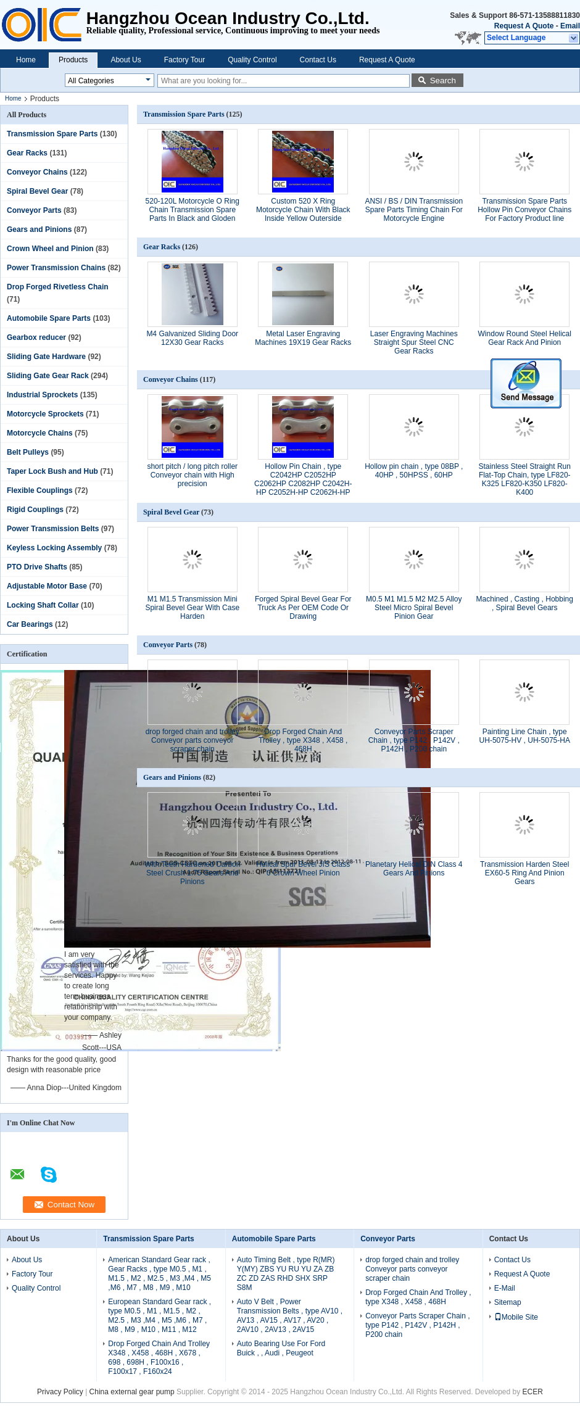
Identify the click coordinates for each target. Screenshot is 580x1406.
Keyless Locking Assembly (54, 548)
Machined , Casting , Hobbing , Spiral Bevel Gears (524, 603)
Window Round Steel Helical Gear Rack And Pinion (524, 338)
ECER (533, 1391)
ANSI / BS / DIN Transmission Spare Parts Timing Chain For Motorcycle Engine (414, 210)
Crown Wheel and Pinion (50, 248)
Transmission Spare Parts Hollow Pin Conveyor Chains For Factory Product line (524, 210)
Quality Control (252, 60)
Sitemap (507, 1302)
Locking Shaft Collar (43, 605)
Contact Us (318, 60)
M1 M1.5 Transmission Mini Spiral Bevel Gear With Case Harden (192, 608)
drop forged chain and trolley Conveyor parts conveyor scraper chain (192, 740)
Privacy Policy (60, 1391)
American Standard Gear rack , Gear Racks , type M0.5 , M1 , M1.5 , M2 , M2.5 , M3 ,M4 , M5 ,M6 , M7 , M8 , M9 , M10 (159, 1273)
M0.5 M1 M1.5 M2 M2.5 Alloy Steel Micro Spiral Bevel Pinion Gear (414, 608)
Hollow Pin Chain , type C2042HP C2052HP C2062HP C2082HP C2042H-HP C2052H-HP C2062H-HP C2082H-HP (303, 483)
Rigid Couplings (35, 509)
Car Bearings (30, 624)
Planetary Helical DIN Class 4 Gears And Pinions (413, 868)
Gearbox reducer (36, 337)
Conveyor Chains (37, 172)
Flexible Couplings (40, 490)
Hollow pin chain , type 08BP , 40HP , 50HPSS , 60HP (414, 470)
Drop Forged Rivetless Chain (58, 287)
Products (73, 60)
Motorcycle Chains (40, 433)
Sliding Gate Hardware (46, 356)
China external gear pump (132, 1391)
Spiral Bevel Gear (37, 191)
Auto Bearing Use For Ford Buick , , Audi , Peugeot (281, 1348)
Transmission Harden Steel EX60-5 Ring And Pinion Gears (524, 873)
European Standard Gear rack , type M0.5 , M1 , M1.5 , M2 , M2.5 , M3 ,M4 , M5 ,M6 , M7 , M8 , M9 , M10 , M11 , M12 (159, 1315)
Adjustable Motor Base (47, 586)
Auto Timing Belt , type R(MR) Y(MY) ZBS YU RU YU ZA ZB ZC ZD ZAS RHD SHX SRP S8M (286, 1273)
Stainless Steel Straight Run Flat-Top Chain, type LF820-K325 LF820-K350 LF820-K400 (525, 479)
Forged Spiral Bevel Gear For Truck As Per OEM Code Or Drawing (303, 608)
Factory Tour (184, 60)
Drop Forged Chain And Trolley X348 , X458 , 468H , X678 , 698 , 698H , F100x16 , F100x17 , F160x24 (159, 1357)
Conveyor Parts (34, 210)
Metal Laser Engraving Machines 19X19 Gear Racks (303, 338)
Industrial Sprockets (42, 395)
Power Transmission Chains (56, 267)
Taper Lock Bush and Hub (52, 471)
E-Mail (504, 1288)
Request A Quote (523, 26)
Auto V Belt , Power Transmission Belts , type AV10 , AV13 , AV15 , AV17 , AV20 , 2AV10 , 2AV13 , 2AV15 (289, 1315)
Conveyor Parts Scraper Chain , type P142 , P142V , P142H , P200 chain (414, 740)
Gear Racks (27, 153)
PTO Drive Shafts (37, 567)
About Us (125, 60)
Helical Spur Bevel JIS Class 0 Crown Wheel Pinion (303, 868)
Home (26, 60)
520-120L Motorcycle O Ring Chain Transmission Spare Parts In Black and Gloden (192, 210)
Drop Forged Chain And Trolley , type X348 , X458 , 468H (303, 740)
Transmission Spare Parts (52, 134)
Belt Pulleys (28, 452)
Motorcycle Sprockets (45, 414)
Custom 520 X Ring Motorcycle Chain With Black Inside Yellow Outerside (303, 210)
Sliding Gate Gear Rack (48, 375)
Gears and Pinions (39, 229)
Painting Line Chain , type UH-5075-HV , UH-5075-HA (524, 736)
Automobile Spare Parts (49, 318)
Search (443, 80)
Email (570, 26)
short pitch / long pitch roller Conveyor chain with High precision (192, 475)
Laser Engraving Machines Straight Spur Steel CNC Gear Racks (414, 342)
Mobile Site (516, 1317)
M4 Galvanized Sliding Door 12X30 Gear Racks (192, 338)
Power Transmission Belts (53, 528)
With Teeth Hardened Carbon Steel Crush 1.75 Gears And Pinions (192, 873)
